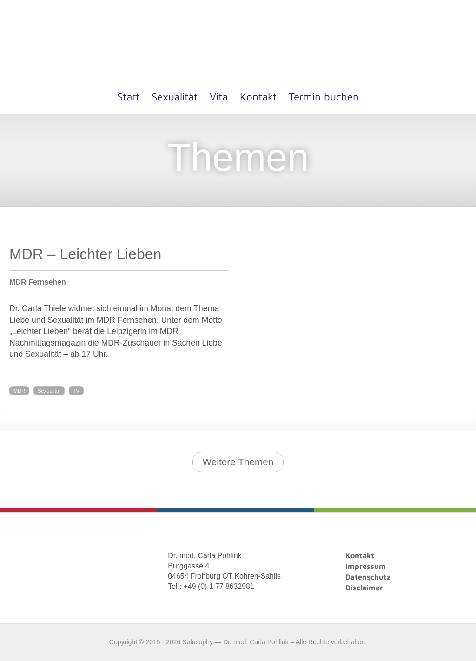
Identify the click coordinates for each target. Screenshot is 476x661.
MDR (19, 391)
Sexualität (175, 96)
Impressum (365, 566)
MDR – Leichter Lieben (85, 254)
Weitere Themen (238, 461)
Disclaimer (364, 587)
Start (128, 96)
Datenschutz (367, 577)
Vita (219, 96)
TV (76, 391)
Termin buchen (324, 96)
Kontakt (258, 96)
